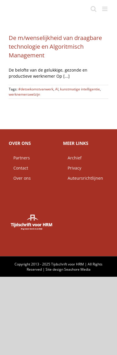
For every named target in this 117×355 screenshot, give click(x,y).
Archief (72, 158)
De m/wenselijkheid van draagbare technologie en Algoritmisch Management (55, 46)
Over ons (20, 178)
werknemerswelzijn (24, 94)
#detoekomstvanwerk (35, 89)
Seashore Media (77, 269)
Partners (19, 158)
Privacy (72, 168)
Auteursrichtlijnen (83, 178)
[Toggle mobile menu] (105, 9)
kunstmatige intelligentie (80, 89)
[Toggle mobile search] (93, 9)
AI (56, 89)
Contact (18, 168)
